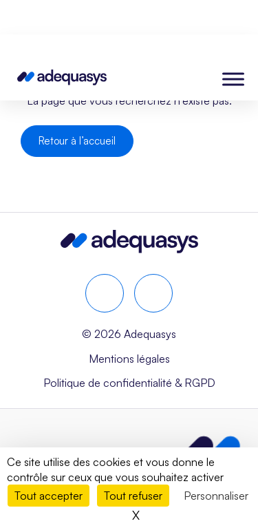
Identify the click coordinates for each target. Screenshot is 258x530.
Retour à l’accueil (77, 140)
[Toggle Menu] (233, 78)
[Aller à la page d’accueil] (129, 248)
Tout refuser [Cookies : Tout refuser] (133, 495)
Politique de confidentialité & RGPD (129, 383)
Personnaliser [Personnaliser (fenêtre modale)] (216, 495)
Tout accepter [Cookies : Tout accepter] (48, 495)
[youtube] (153, 293)
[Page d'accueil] (62, 80)
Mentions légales (129, 358)
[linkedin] (104, 293)
